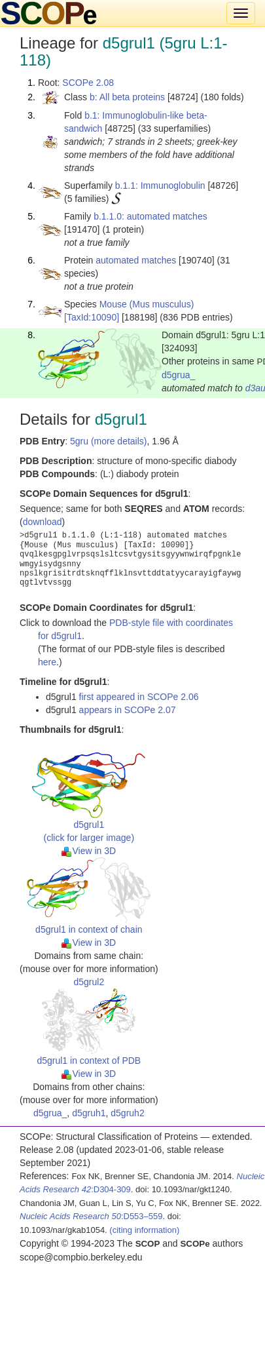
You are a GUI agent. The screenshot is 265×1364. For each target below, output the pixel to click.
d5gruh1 (88, 1113)
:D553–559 (91, 1216)
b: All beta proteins (127, 97)
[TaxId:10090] (91, 317)
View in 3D (89, 851)
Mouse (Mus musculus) (146, 304)
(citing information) (144, 1230)
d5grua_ (178, 375)
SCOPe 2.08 (88, 82)
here (47, 662)
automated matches (136, 260)
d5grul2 (88, 982)
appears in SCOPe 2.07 (127, 710)
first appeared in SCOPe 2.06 (139, 697)
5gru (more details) (108, 441)
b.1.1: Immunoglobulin (160, 185)
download (42, 521)
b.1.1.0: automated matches (150, 216)
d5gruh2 (127, 1113)
